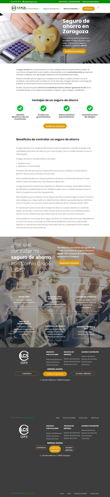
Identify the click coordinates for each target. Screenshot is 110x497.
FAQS (69, 493)
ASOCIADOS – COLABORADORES (69, 1)
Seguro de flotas (70, 364)
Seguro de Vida (52, 365)
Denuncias (95, 417)
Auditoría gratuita (74, 51)
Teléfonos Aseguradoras (90, 1)
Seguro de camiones (72, 359)
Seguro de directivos (72, 361)
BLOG (57, 417)
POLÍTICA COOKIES (69, 417)
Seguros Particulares (30, 9)
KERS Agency (30, 417)
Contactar (88, 8)
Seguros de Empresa (51, 9)
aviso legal (83, 417)
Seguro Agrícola (52, 362)
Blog (62, 493)
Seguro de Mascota (54, 359)
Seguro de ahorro (88, 356)
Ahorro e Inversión (71, 9)
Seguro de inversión (89, 359)
